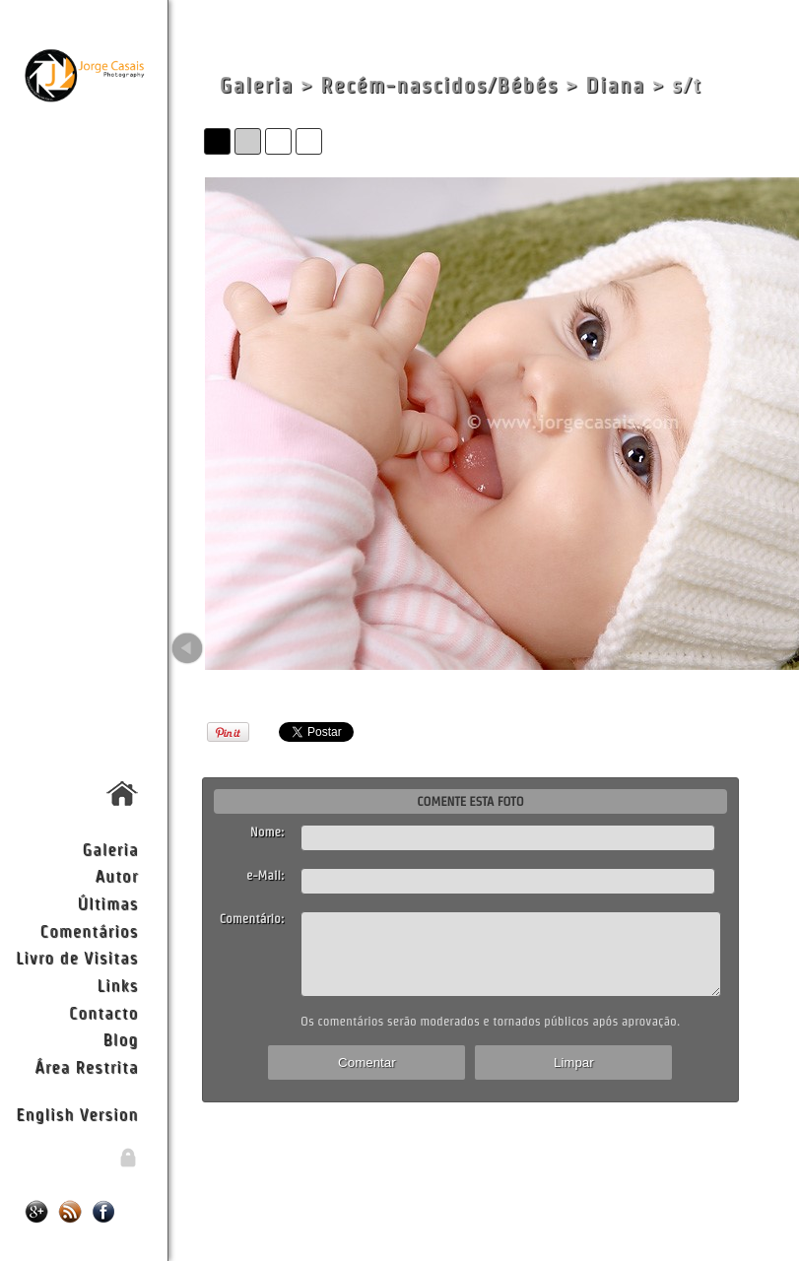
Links (118, 984)
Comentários (89, 930)
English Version (77, 1113)
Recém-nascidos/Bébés (439, 85)
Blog (120, 1038)
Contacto (103, 1012)
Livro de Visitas (77, 957)
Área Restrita (86, 1066)
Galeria (111, 848)
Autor (116, 875)
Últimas (107, 903)
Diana (614, 85)
